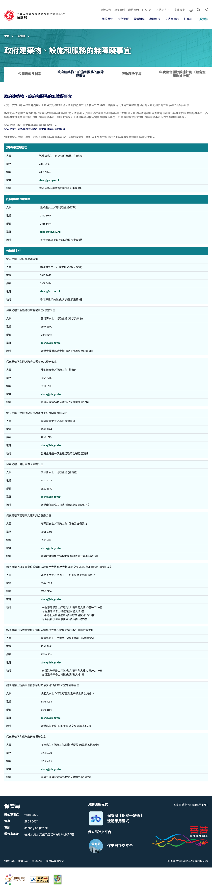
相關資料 (119, 10)
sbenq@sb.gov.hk (49, 180)
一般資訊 (202, 19)
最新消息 (139, 19)
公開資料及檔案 (29, 74)
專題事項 (154, 19)
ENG (144, 10)
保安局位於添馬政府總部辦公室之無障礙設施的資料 (34, 129)
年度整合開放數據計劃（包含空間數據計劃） (182, 74)
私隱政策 (37, 861)
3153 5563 (46, 761)
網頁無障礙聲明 (55, 861)
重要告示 (23, 861)
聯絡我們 (133, 10)
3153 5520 (46, 753)
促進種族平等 (131, 74)
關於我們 (107, 19)
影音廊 (188, 19)
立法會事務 (172, 19)
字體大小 (179, 10)
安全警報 (123, 19)
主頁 (6, 36)
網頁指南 (9, 861)
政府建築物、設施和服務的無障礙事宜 (80, 74)
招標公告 (105, 10)
